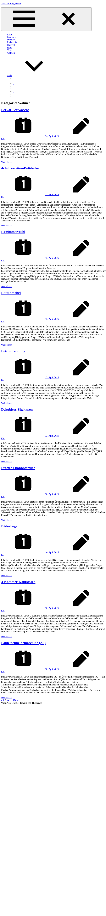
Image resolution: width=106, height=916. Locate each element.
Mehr (31, 75)
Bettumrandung (13, 351)
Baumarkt (11, 37)
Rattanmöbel (11, 293)
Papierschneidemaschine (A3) (23, 643)
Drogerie (11, 39)
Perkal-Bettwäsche (15, 110)
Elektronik (12, 42)
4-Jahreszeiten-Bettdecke (20, 168)
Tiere (9, 50)
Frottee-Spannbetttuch (18, 468)
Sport (9, 47)
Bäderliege (9, 526)
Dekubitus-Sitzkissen (17, 409)
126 (14, 700)
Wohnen (11, 53)
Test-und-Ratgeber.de (11, 3)
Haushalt (11, 45)
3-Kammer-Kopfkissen (18, 582)
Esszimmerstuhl (13, 232)
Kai (3, 138)
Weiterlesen (6, 162)
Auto (9, 34)
